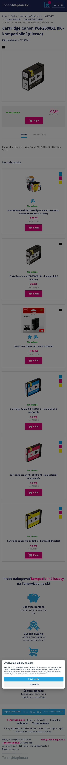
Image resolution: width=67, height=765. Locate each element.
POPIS (24, 134)
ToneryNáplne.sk (11, 742)
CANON (13, 16)
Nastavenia (34, 684)
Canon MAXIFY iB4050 (33, 19)
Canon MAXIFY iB (13, 19)
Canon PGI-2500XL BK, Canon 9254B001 (33, 346)
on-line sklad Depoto (38, 746)
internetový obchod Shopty (14, 746)
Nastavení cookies (10, 749)
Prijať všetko (33, 679)
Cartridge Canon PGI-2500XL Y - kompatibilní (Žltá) (33, 540)
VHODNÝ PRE (39, 134)
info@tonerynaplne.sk (53, 739)
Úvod (4, 16)
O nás (29, 720)
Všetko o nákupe (40, 723)
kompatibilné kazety (47, 579)
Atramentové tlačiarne (30, 16)
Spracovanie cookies (41, 674)
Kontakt (41, 720)
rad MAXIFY (49, 16)
